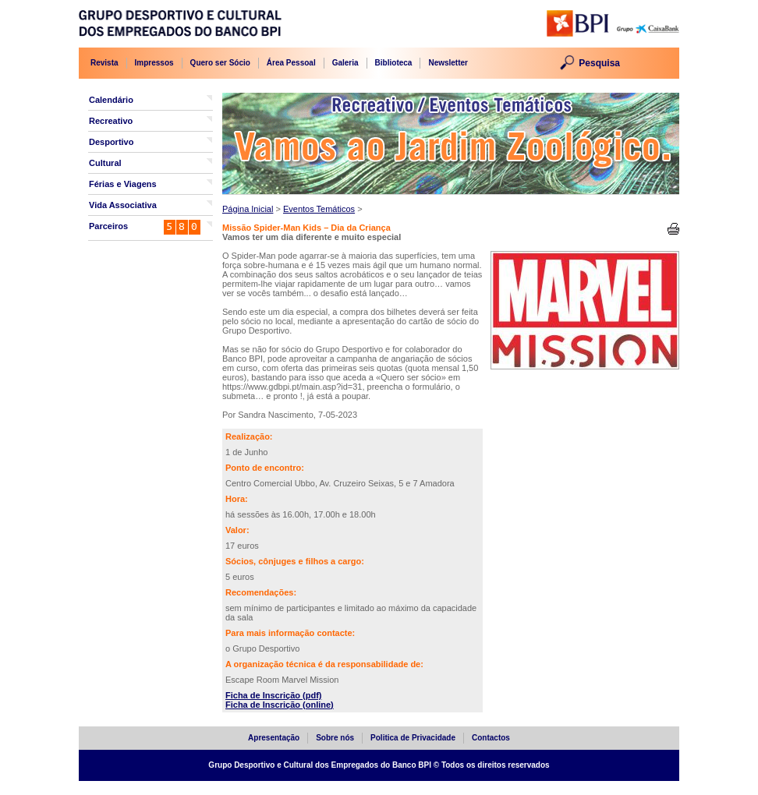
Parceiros (108, 226)
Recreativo (111, 120)
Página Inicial (247, 209)
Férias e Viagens (123, 184)
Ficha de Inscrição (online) (279, 704)
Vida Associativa (123, 205)
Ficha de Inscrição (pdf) (273, 695)
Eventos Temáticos (319, 209)
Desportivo (111, 142)
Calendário (111, 99)
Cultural (105, 163)
